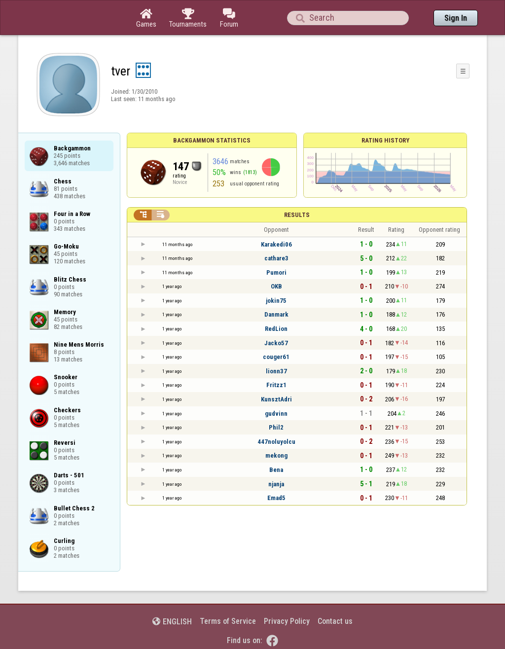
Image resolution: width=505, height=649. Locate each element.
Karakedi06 (276, 244)
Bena (276, 469)
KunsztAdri (276, 399)
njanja (276, 484)
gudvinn (276, 413)
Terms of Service (228, 621)
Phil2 (276, 427)
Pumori (276, 272)
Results (297, 214)
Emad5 (276, 498)
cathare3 (276, 258)
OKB (276, 286)
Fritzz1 (276, 385)
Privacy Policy (287, 621)
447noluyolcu (276, 441)
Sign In (455, 18)
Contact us (335, 621)
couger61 (276, 357)
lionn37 (276, 371)
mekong (276, 455)
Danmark (276, 314)
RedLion (276, 328)
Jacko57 (276, 343)
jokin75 (276, 300)
